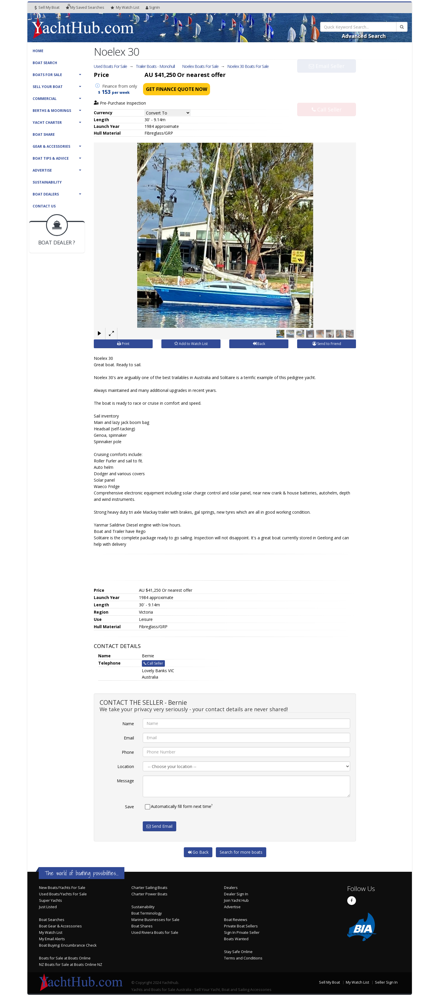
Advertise (42, 170)
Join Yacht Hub (236, 900)
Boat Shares (142, 926)
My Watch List (50, 932)
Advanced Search (364, 35)
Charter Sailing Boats (149, 887)
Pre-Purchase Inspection (120, 103)
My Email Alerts (52, 938)
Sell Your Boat (48, 86)
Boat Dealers (46, 194)
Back (259, 343)
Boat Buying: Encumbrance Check (67, 945)
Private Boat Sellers (241, 926)
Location (125, 766)
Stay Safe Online (238, 951)
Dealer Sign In (236, 894)
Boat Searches (51, 919)
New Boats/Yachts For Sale (62, 887)
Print (123, 343)
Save (129, 806)
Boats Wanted (236, 938)
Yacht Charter (47, 122)
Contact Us (44, 206)
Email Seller (327, 78)
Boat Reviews (235, 919)
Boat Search (45, 62)
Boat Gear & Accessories (60, 926)
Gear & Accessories (51, 146)
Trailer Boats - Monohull (155, 66)
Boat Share (44, 134)
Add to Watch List (191, 343)
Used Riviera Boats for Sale (154, 932)
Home (38, 50)
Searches (85, 7)
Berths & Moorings (52, 110)
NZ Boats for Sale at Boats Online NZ (70, 964)
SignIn (153, 7)
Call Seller (327, 97)
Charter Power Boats (149, 894)
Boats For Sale (47, 74)
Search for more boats (241, 852)
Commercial (45, 98)
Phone (128, 752)
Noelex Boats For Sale (200, 66)
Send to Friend (326, 343)
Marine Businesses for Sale (155, 919)
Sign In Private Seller (242, 932)
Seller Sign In (386, 982)
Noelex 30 (248, 66)
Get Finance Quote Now (176, 89)
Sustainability (47, 182)
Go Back (198, 852)
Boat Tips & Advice (51, 158)
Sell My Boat (47, 7)
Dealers (231, 887)
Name (128, 723)
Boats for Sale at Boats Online (65, 958)
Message (125, 780)
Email (129, 738)
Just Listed (48, 906)
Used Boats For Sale (110, 66)
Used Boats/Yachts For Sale (63, 894)
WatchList (125, 7)
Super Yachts (50, 900)
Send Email (159, 826)
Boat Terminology (146, 913)
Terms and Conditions (243, 958)
